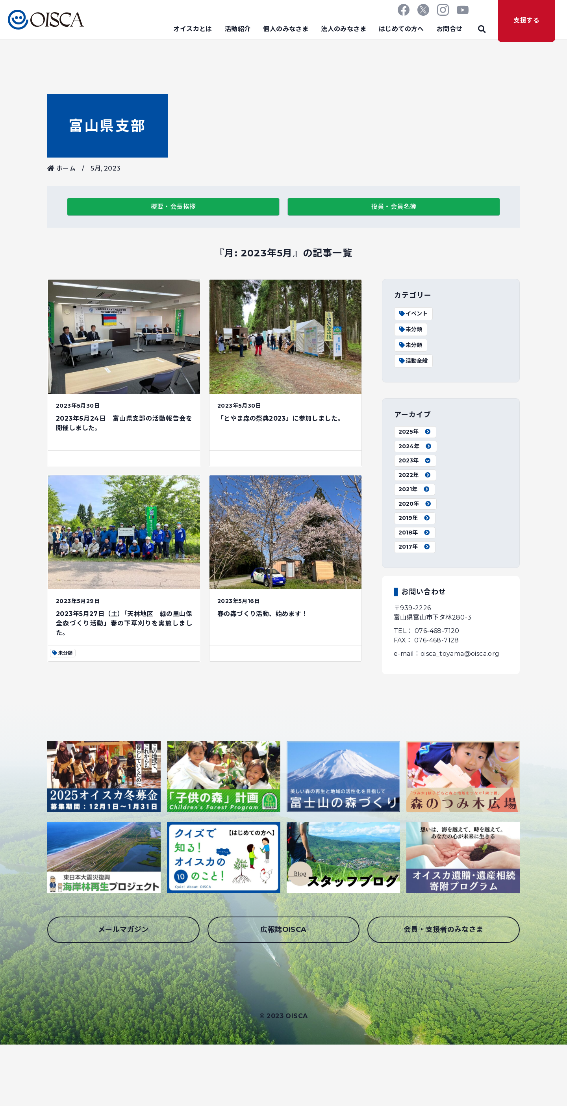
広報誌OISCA (283, 929)
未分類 (410, 329)
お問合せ (450, 29)
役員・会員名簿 (394, 206)
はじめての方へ (401, 29)
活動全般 (413, 360)
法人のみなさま (343, 29)
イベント (413, 313)
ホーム (61, 168)
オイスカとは (192, 29)
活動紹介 (238, 29)
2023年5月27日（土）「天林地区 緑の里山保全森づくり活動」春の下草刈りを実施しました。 (124, 623)
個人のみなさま (285, 29)
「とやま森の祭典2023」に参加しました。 (280, 418)
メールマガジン (123, 929)
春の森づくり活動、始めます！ (262, 614)
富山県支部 (107, 125)
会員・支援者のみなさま (443, 929)
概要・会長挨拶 (173, 206)
